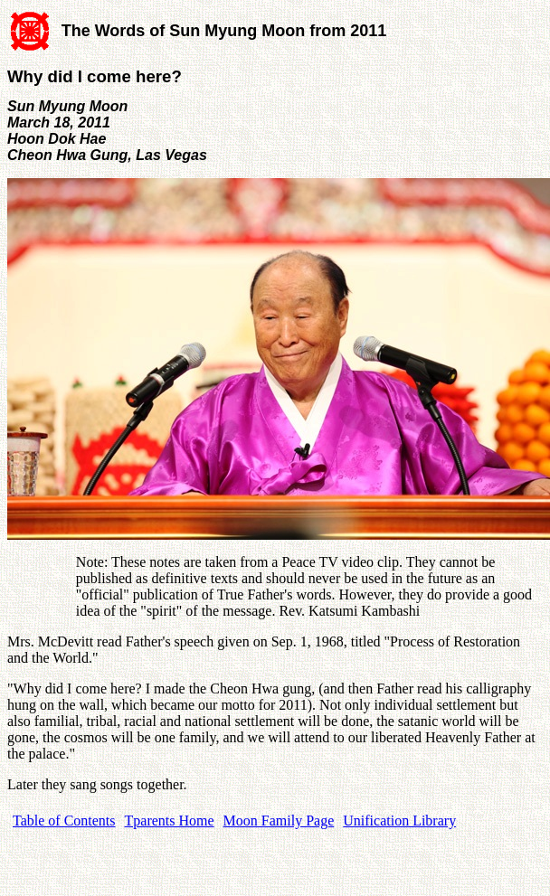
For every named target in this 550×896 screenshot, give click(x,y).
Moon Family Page (279, 820)
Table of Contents (64, 820)
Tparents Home (169, 820)
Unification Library (399, 820)
